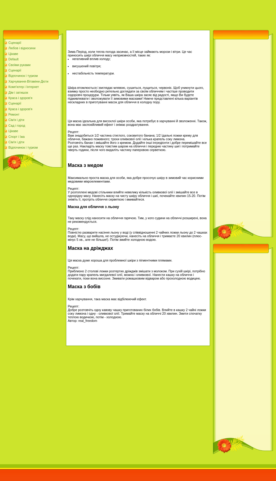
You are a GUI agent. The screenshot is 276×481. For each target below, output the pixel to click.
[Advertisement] (109, 13)
